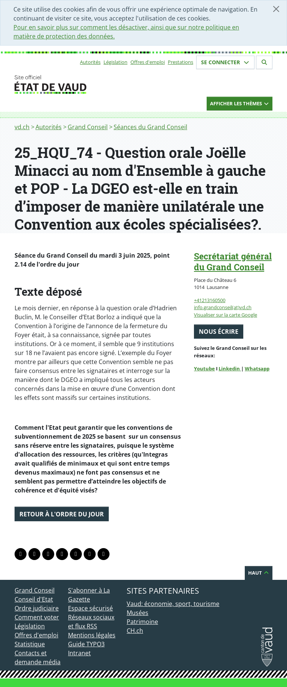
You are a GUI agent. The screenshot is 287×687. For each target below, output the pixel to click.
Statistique (30, 644)
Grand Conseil (88, 127)
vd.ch (22, 127)
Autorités (90, 62)
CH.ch (135, 631)
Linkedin (230, 368)
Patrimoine (142, 622)
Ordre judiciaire (37, 608)
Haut (258, 572)
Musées (137, 613)
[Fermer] (276, 9)
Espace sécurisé (90, 608)
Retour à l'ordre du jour (61, 514)
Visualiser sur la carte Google (225, 314)
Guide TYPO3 (86, 644)
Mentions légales (91, 635)
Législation (115, 62)
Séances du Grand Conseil (150, 127)
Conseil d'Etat (34, 599)
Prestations (180, 62)
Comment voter (37, 617)
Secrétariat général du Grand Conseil (233, 262)
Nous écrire (218, 331)
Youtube (204, 368)
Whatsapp (257, 368)
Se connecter (225, 62)
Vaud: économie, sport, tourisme (173, 604)
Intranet (79, 653)
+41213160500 (209, 300)
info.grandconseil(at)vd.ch (222, 307)
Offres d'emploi (147, 62)
